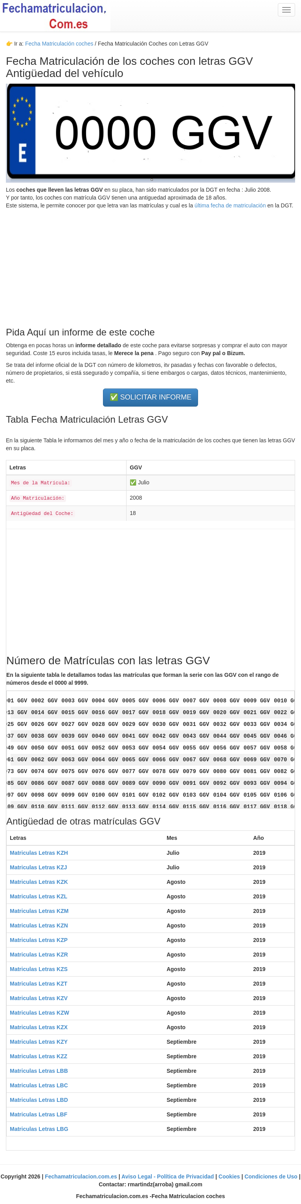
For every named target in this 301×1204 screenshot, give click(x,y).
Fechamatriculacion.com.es (82, 1176)
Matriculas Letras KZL (38, 896)
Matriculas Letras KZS (39, 969)
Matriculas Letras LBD (39, 1100)
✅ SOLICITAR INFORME (151, 397)
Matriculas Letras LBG (39, 1129)
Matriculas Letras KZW (39, 1013)
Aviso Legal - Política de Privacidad (168, 1176)
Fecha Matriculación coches (59, 43)
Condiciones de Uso (271, 1176)
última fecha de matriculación (229, 205)
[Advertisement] (150, 264)
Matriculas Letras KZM (39, 911)
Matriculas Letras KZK (39, 882)
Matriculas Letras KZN (39, 925)
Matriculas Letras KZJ (38, 867)
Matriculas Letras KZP (39, 940)
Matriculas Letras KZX (39, 1027)
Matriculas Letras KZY (39, 1042)
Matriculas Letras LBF (38, 1114)
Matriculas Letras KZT (38, 983)
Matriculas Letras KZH (39, 853)
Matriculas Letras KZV (39, 998)
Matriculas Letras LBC (39, 1085)
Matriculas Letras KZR (39, 954)
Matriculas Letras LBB (39, 1071)
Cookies (229, 1176)
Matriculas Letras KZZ (38, 1056)
